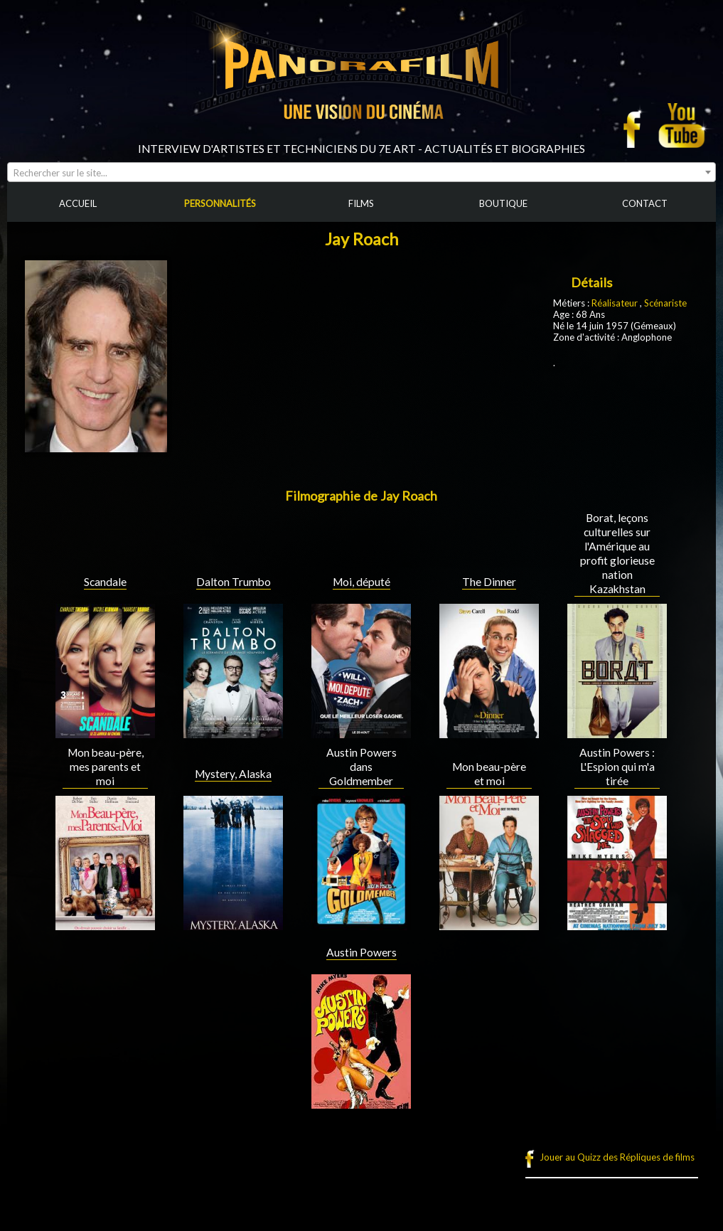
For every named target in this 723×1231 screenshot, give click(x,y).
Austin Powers (361, 952)
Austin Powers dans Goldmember (361, 766)
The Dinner (489, 581)
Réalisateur (614, 303)
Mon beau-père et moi (489, 773)
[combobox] (361, 172)
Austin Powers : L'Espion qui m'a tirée (617, 766)
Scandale (105, 581)
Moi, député (361, 581)
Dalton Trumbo (233, 581)
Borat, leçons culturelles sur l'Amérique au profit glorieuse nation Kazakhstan (617, 553)
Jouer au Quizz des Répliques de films (617, 1157)
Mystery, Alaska (233, 773)
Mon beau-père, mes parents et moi (106, 766)
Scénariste (665, 303)
